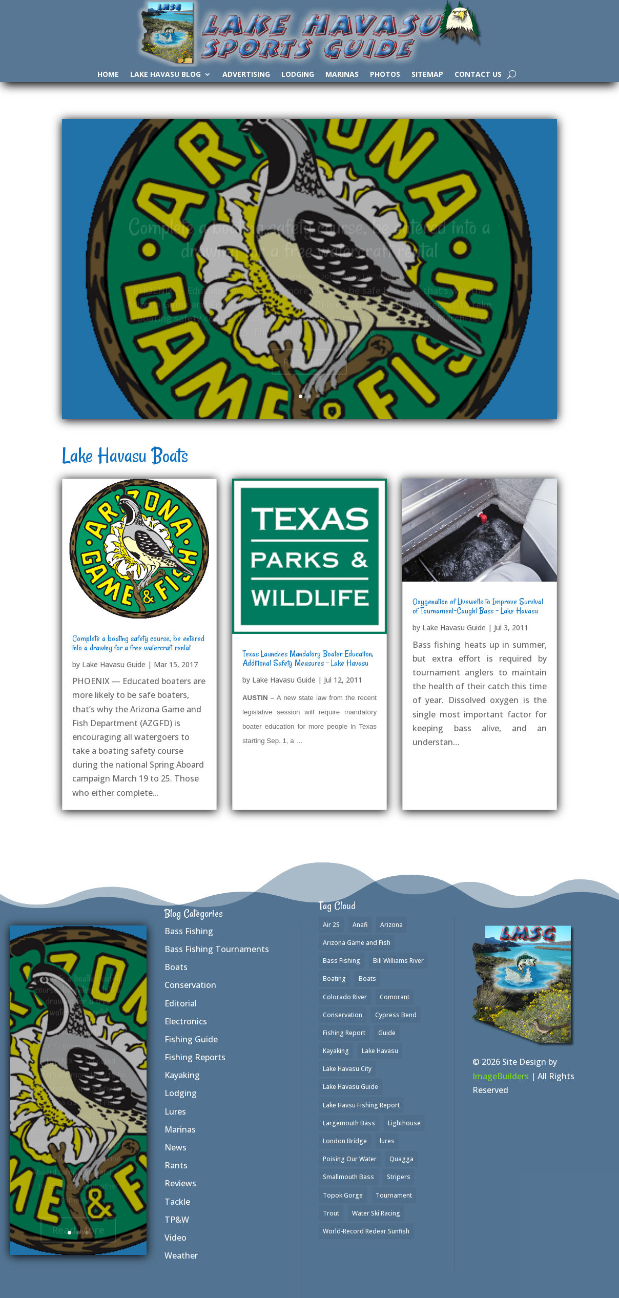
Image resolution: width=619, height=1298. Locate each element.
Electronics (185, 1021)
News (175, 1147)
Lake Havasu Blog (165, 75)
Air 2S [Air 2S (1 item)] (331, 924)
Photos (385, 75)
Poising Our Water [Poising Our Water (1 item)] (350, 1159)
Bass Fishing (188, 931)
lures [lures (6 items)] (387, 1141)
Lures (175, 1111)
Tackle (177, 1201)
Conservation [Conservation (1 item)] (342, 1015)
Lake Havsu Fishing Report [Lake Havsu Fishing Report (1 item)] (361, 1105)
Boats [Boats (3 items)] (367, 978)
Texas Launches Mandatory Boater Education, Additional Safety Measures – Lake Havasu (308, 658)
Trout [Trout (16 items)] (331, 1213)
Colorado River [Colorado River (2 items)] (345, 997)
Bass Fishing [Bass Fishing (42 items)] (341, 960)
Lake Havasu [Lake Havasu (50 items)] (380, 1050)
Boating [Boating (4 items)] (334, 978)
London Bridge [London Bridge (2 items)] (345, 1141)
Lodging (297, 75)
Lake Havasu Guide (114, 664)
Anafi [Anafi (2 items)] (360, 924)
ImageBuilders (500, 1076)
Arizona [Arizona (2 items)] (391, 924)
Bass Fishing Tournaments (216, 949)
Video (175, 1237)
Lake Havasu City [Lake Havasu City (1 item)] (347, 1068)
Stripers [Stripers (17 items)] (398, 1176)
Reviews (180, 1183)
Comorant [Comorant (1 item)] (394, 997)
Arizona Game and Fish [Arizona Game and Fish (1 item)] (356, 942)
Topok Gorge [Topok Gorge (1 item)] (343, 1195)
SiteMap (427, 75)
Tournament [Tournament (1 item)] (394, 1195)
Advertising (246, 75)
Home (108, 75)
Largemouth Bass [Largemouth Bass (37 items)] (349, 1123)
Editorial (180, 1003)
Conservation (190, 985)
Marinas (342, 75)
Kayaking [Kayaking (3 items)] (336, 1050)
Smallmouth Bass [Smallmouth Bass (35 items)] (348, 1176)
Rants (176, 1165)
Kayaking (182, 1075)
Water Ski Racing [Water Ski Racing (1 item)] (376, 1213)
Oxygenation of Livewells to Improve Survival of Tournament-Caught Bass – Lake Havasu (477, 606)
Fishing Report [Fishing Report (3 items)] (344, 1032)
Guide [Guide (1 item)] (387, 1032)
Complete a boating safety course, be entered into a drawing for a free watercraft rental (138, 643)
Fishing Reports (194, 1057)
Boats (176, 967)
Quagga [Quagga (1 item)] (401, 1159)
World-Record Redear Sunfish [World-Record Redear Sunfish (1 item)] (366, 1231)
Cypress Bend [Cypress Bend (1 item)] (396, 1015)
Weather (181, 1255)
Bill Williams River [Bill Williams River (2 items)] (398, 960)
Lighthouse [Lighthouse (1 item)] (404, 1123)
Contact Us (478, 75)
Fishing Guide (191, 1039)
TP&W (176, 1219)
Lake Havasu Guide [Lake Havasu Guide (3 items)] (350, 1086)
